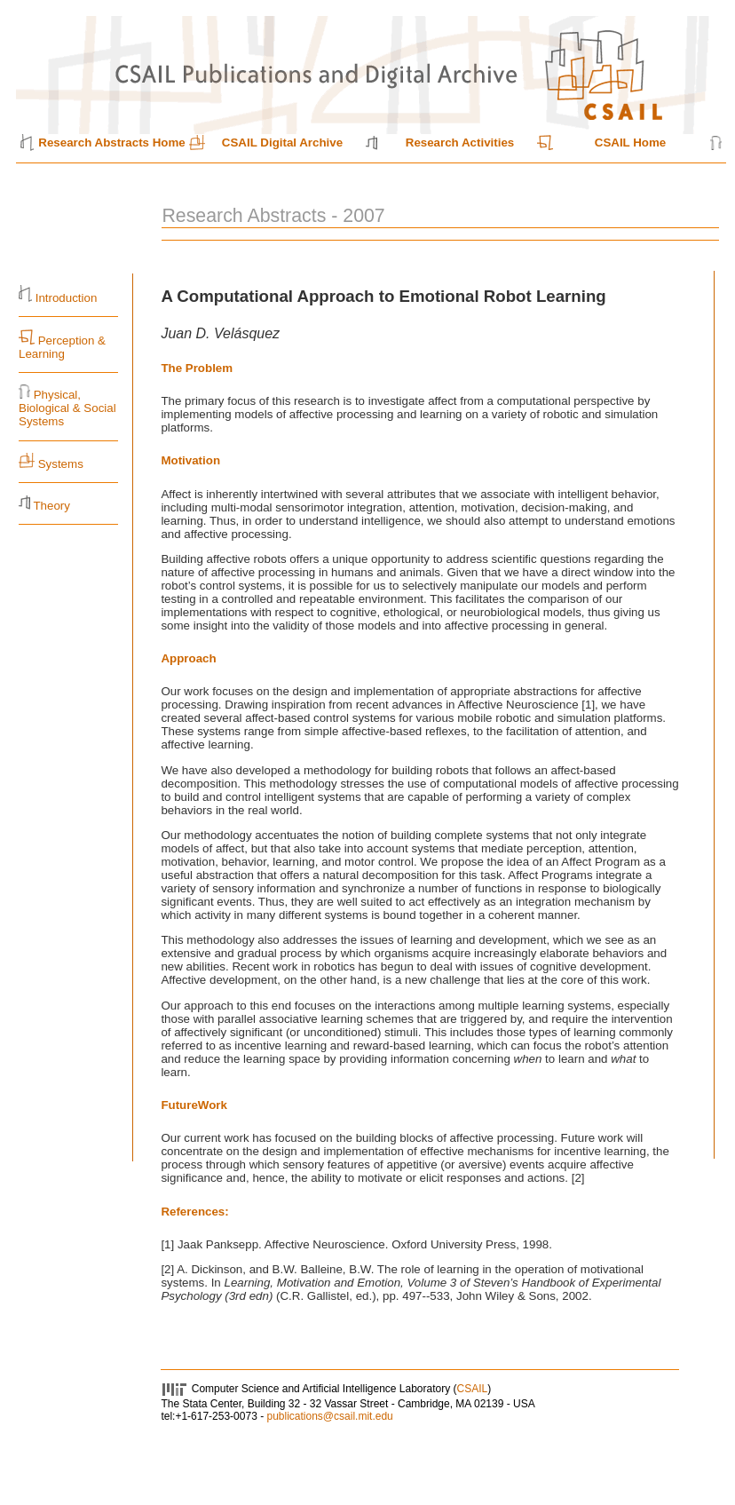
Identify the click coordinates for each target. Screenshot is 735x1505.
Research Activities (460, 142)
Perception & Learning (62, 347)
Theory (51, 505)
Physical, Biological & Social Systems (67, 408)
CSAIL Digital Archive (282, 142)
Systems (60, 464)
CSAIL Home (630, 142)
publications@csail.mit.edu (329, 1416)
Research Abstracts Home (111, 142)
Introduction (67, 298)
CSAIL (472, 1388)
